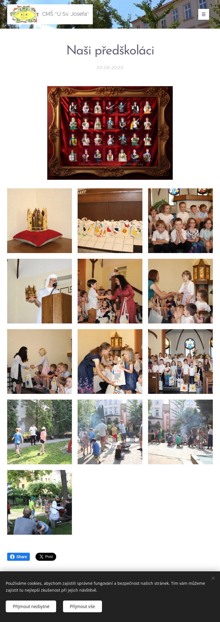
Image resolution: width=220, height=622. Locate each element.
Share (18, 556)
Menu (201, 14)
